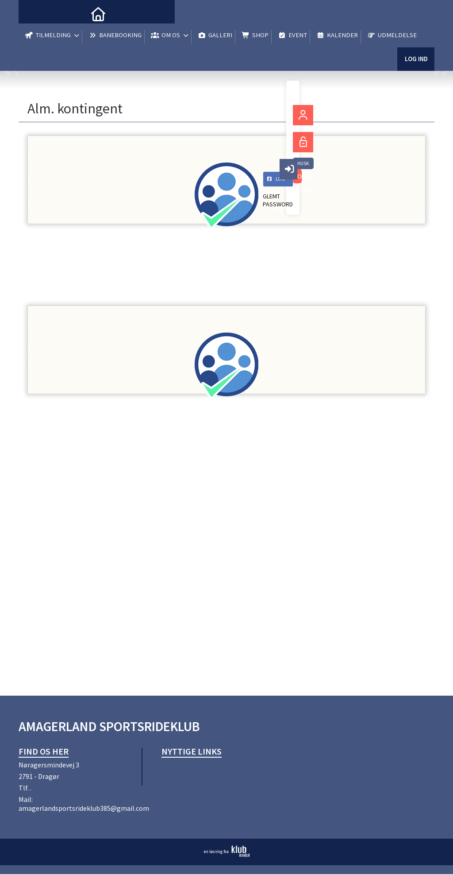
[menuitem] (32, 13)
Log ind (415, 66)
